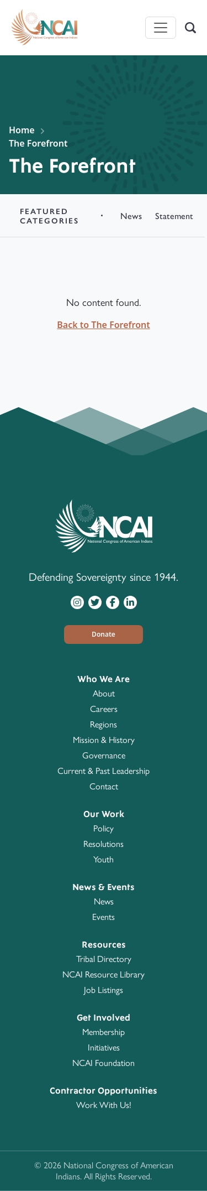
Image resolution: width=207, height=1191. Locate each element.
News (104, 901)
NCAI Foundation (103, 1063)
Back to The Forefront (103, 325)
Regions (103, 724)
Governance (103, 755)
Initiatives (104, 1047)
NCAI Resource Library (103, 974)
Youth (103, 859)
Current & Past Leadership (103, 771)
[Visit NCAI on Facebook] (112, 601)
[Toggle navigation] (160, 28)
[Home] (44, 27)
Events (103, 917)
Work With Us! (103, 1105)
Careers (104, 709)
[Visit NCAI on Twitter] (95, 601)
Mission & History (104, 740)
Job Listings (103, 990)
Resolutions (103, 844)
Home (22, 130)
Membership (103, 1032)
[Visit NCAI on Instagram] (77, 601)
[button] (104, 634)
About (104, 693)
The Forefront (38, 143)
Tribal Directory (103, 959)
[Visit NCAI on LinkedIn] (130, 601)
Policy (103, 828)
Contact (103, 786)
